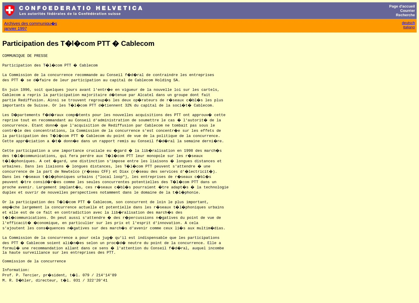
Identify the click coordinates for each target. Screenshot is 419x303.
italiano (409, 27)
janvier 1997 (15, 28)
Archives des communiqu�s (30, 23)
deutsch (408, 23)
